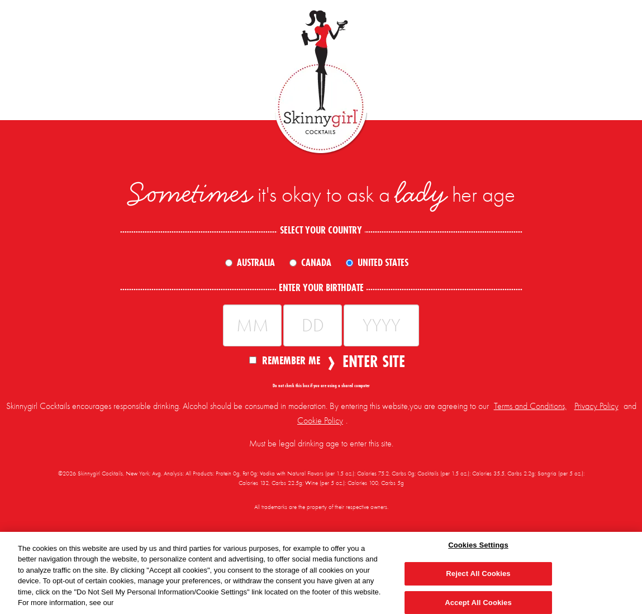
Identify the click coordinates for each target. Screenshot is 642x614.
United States (383, 262)
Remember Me (284, 360)
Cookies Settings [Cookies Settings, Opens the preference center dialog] (478, 545)
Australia (256, 262)
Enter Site (370, 361)
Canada (316, 262)
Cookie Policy (320, 421)
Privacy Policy (596, 406)
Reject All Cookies (478, 573)
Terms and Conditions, (530, 406)
